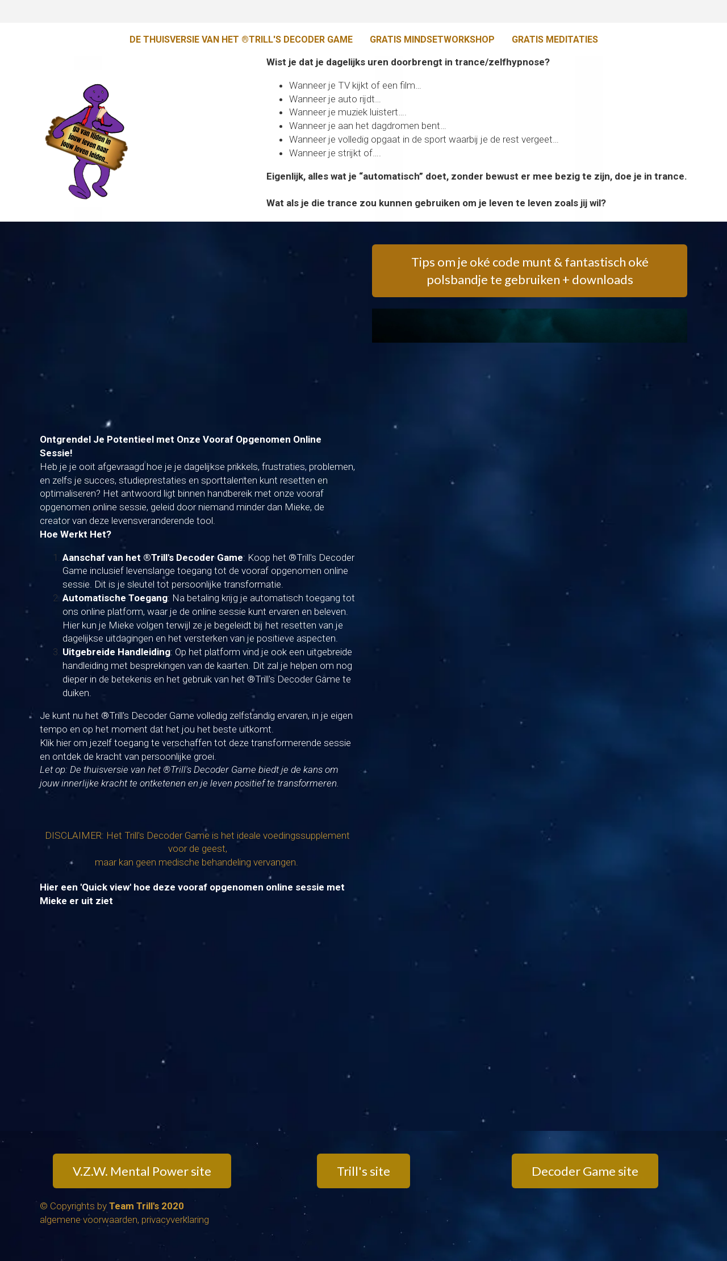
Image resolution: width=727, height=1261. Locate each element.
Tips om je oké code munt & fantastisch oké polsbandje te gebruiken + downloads (530, 270)
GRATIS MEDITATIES (555, 39)
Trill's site (363, 1171)
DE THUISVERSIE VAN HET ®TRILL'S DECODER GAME (241, 39)
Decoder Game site (585, 1171)
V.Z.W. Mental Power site (142, 1171)
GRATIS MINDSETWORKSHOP (432, 39)
